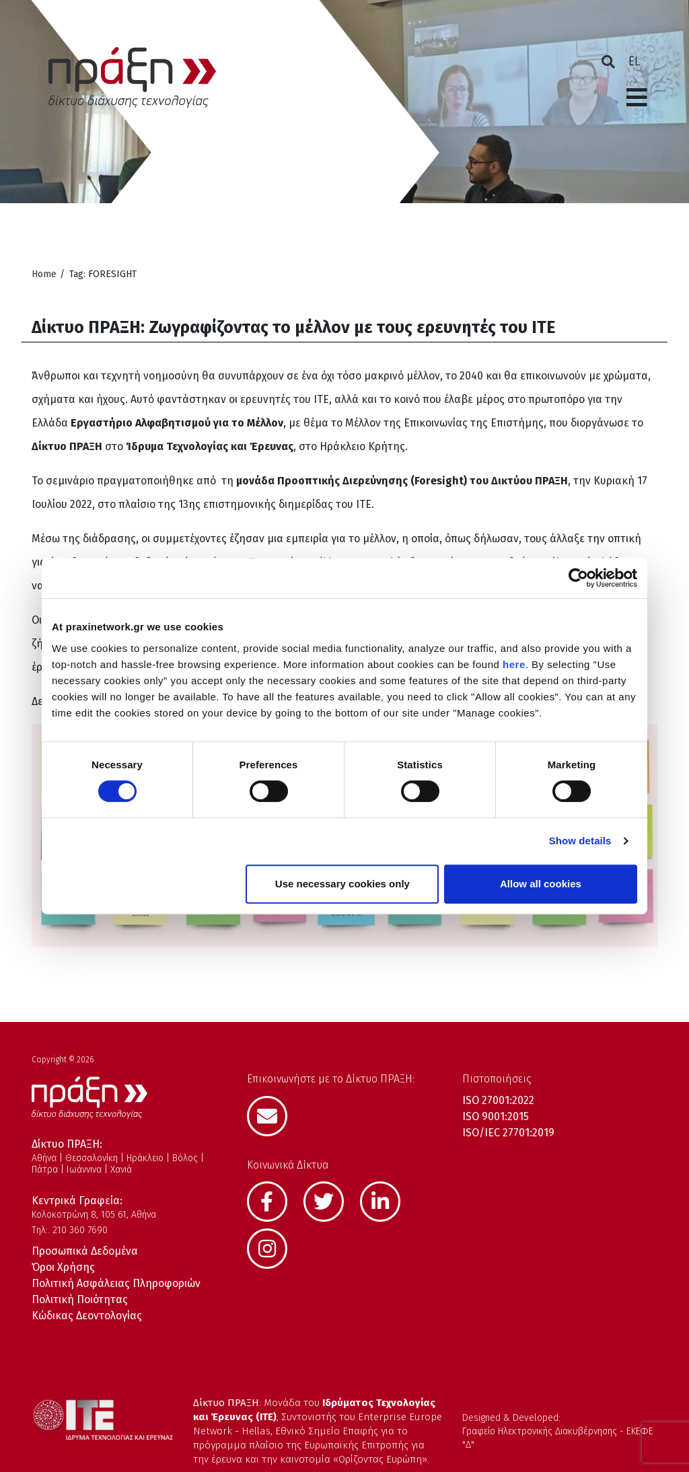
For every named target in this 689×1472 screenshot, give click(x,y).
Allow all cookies (540, 883)
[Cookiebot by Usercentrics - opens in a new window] (578, 578)
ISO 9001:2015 (495, 1116)
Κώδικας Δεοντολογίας (87, 1315)
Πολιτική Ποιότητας (80, 1299)
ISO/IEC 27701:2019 (508, 1132)
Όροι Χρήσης (63, 1267)
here (514, 664)
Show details (580, 840)
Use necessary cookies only (342, 883)
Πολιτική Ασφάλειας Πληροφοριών (116, 1283)
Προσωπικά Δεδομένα (85, 1251)
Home (44, 274)
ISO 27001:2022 (498, 1100)
